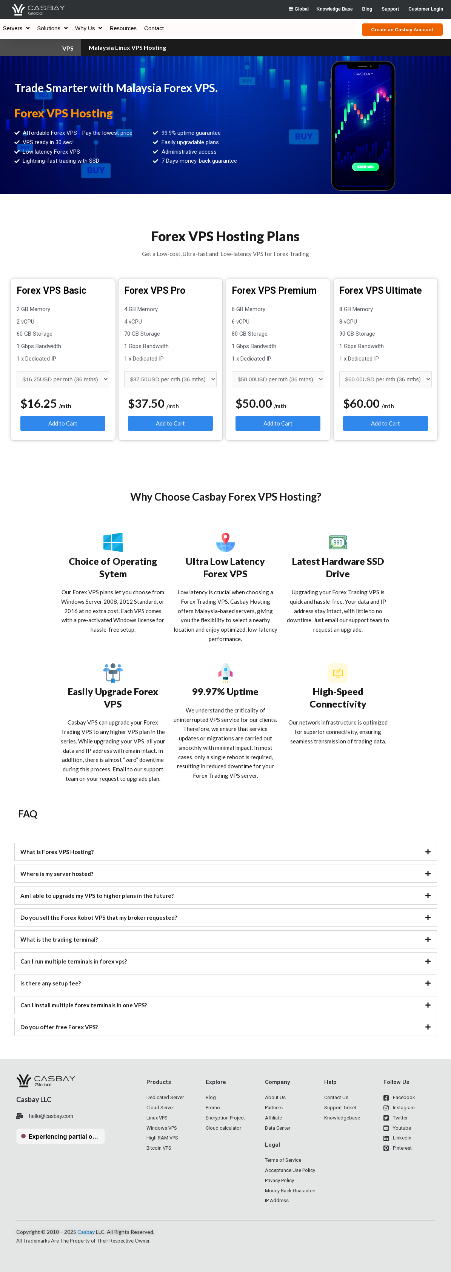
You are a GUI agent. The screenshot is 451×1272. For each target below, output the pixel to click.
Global (299, 9)
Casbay (86, 1232)
